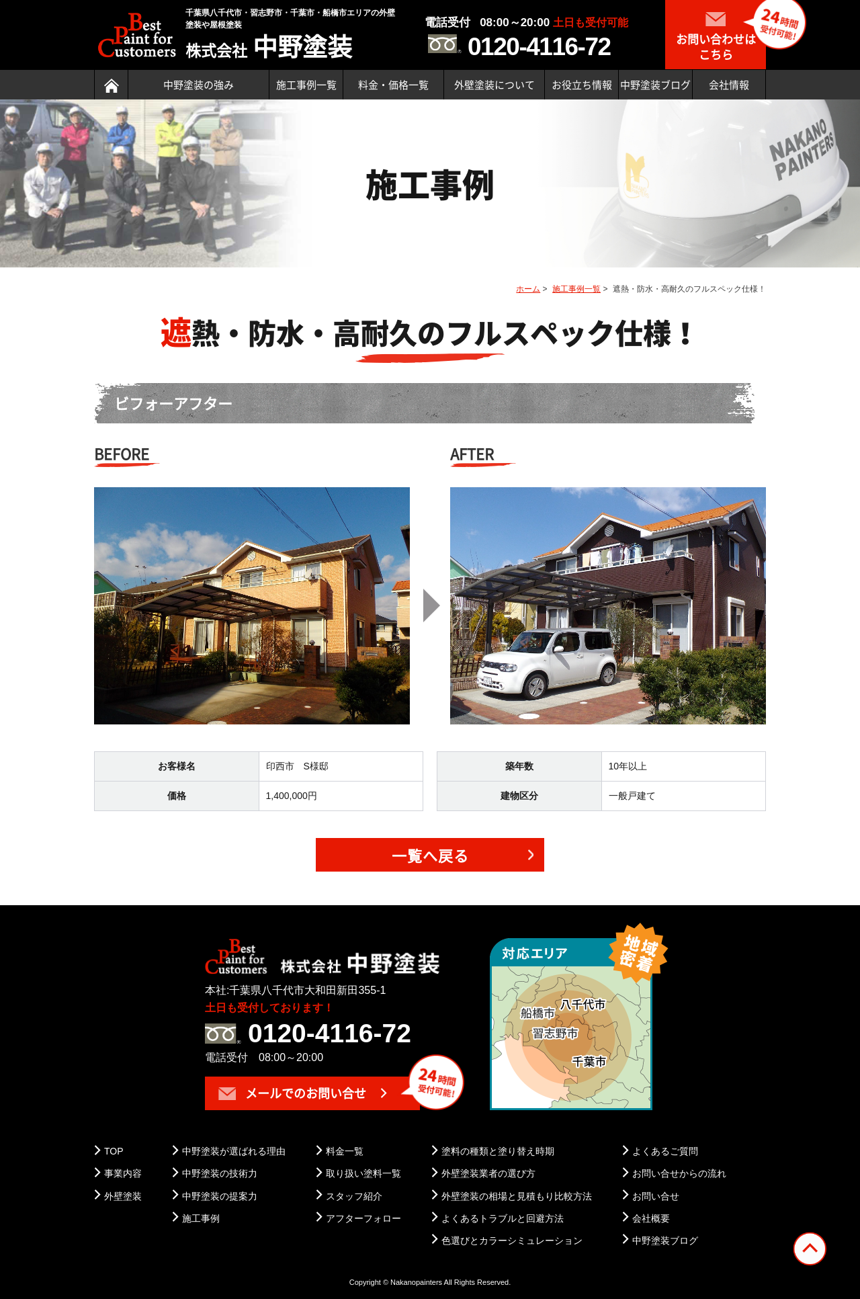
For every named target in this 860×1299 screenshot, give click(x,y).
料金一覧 (344, 1151)
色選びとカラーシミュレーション (512, 1240)
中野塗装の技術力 (219, 1173)
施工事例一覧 (306, 84)
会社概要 (651, 1218)
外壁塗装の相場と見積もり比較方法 (516, 1196)
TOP (114, 1151)
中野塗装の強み (198, 84)
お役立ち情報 (582, 84)
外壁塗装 (123, 1196)
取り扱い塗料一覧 (363, 1173)
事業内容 (123, 1173)
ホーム (528, 289)
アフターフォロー (363, 1218)
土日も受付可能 (590, 22)
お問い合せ (655, 1196)
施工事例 (201, 1218)
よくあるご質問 (665, 1151)
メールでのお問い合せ (292, 1093)
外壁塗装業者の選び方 (488, 1173)
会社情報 (729, 84)
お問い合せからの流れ (679, 1173)
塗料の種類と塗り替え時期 (497, 1151)
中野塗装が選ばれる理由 (234, 1151)
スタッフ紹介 (354, 1196)
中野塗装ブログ (655, 84)
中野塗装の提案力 (219, 1196)
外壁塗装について (494, 84)
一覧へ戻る (430, 855)
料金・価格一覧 (393, 84)
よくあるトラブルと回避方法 (502, 1218)
